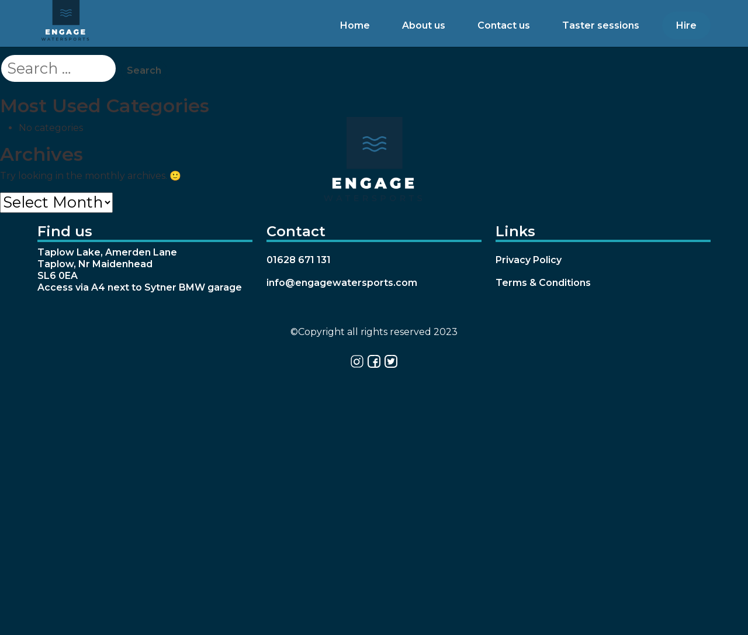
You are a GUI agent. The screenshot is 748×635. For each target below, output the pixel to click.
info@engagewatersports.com (341, 282)
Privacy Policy (529, 259)
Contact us (503, 25)
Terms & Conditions (543, 282)
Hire (686, 25)
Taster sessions (600, 25)
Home (355, 25)
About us (423, 25)
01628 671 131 (298, 259)
